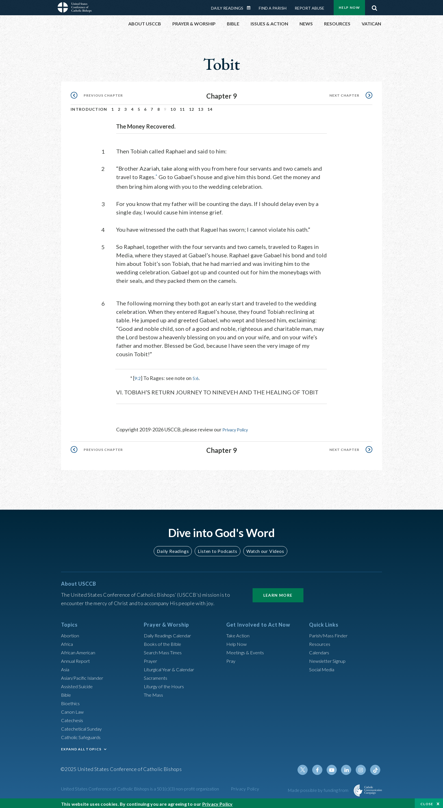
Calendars (320, 650)
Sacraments (156, 675)
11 (182, 107)
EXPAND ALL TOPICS (81, 747)
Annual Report (77, 658)
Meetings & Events (247, 650)
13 (200, 107)
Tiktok (376, 768)
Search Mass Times (164, 650)
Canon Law (73, 709)
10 (173, 107)
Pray (231, 658)
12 (191, 107)
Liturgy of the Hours (166, 684)
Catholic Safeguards (83, 735)
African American (79, 650)
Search (374, 5)
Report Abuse (309, 6)
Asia (66, 667)
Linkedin (349, 768)
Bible (67, 692)
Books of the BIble (164, 641)
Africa (67, 641)
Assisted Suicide (79, 684)
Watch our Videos (262, 548)
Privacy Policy (237, 427)
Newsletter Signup (329, 658)
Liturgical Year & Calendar (172, 667)
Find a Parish (272, 6)
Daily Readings (227, 6)
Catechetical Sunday (83, 726)
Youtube (335, 768)
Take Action (238, 633)
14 (210, 107)
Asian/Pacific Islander (84, 675)
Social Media (323, 667)
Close (426, 802)
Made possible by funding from (318, 787)
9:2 (138, 376)
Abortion (71, 633)
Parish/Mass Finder (330, 633)
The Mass (154, 692)
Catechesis (73, 718)
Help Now (237, 641)
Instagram (362, 768)
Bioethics (71, 701)
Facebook (321, 768)
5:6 (196, 376)
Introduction (89, 107)
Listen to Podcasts (217, 548)
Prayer (151, 658)
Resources (320, 641)
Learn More (278, 592)
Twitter (308, 768)
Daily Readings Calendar (250, 6)
